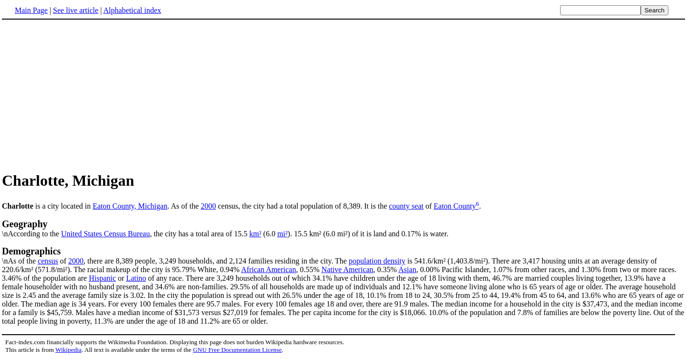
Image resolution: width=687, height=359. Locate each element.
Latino (136, 278)
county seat (406, 206)
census (48, 261)
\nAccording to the (343, 228)
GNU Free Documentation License (237, 349)
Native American (348, 269)
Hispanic (102, 278)
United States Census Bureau (105, 234)
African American (268, 269)
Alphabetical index (132, 10)
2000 (208, 206)
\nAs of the (343, 255)
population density (377, 261)
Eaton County (455, 206)
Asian (407, 269)
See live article (75, 10)
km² (255, 234)
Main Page (31, 10)
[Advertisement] (82, 95)
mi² (282, 234)
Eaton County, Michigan (130, 206)
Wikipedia (68, 349)
